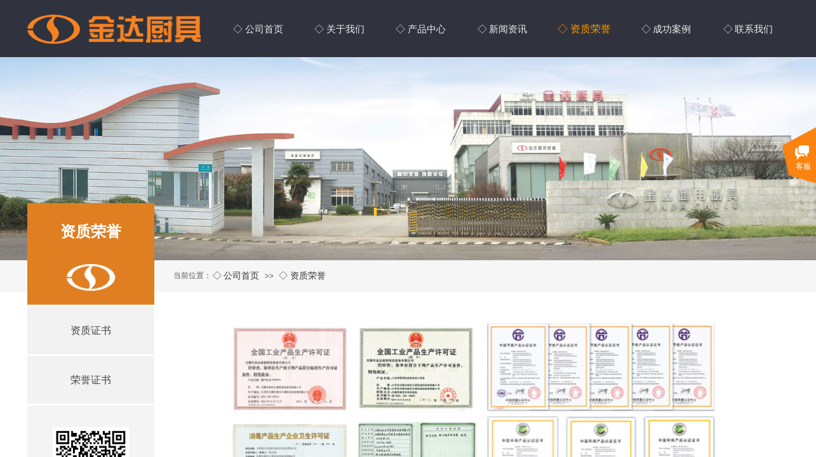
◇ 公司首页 (236, 275)
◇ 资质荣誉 (302, 275)
